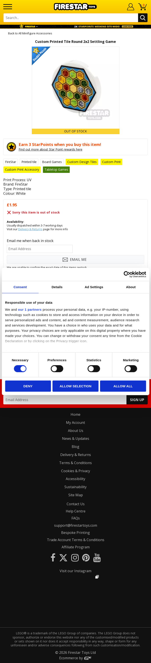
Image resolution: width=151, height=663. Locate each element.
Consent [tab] (20, 287)
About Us (75, 430)
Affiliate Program (76, 547)
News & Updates (75, 438)
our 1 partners (30, 309)
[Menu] (7, 7)
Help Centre (75, 511)
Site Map (75, 495)
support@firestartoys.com (75, 525)
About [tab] (131, 287)
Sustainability (75, 486)
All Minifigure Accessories (35, 33)
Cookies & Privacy (75, 470)
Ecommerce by (75, 658)
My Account (75, 422)
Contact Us (76, 504)
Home (75, 414)
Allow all (123, 386)
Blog (75, 446)
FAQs (75, 518)
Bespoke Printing (75, 532)
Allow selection (75, 386)
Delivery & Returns (30, 229)
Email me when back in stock (30, 240)
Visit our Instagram (75, 570)
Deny (28, 386)
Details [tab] (57, 287)
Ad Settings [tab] (94, 287)
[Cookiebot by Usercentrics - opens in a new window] (127, 274)
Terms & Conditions (75, 462)
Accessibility (75, 478)
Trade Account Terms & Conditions (75, 539)
